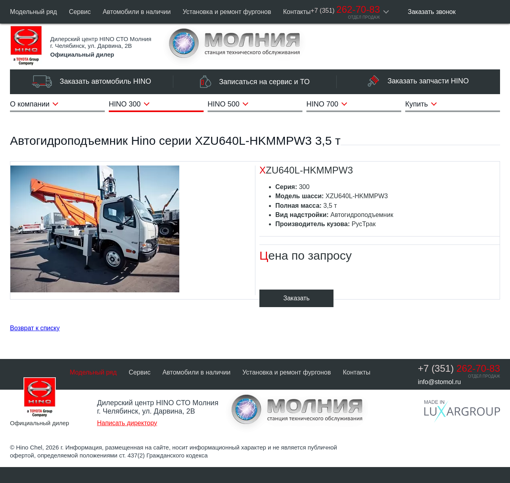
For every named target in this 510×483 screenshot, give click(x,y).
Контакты (297, 11)
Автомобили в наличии (137, 11)
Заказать (296, 298)
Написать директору (127, 423)
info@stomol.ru (439, 382)
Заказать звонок (432, 11)
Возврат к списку (35, 328)
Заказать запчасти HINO (418, 81)
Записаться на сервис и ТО (255, 81)
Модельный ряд (33, 11)
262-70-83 (345, 9)
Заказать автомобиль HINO (91, 81)
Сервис (80, 11)
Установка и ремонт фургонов (226, 11)
